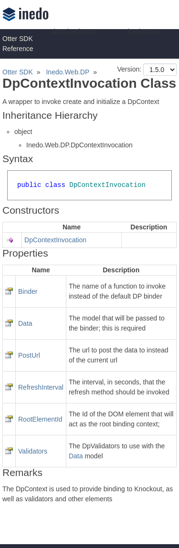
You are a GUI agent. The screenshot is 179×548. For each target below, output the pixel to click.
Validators (32, 451)
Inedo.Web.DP (67, 72)
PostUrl (29, 355)
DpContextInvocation (55, 240)
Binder (27, 291)
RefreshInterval (40, 387)
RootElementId (40, 419)
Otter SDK (17, 72)
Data (25, 323)
